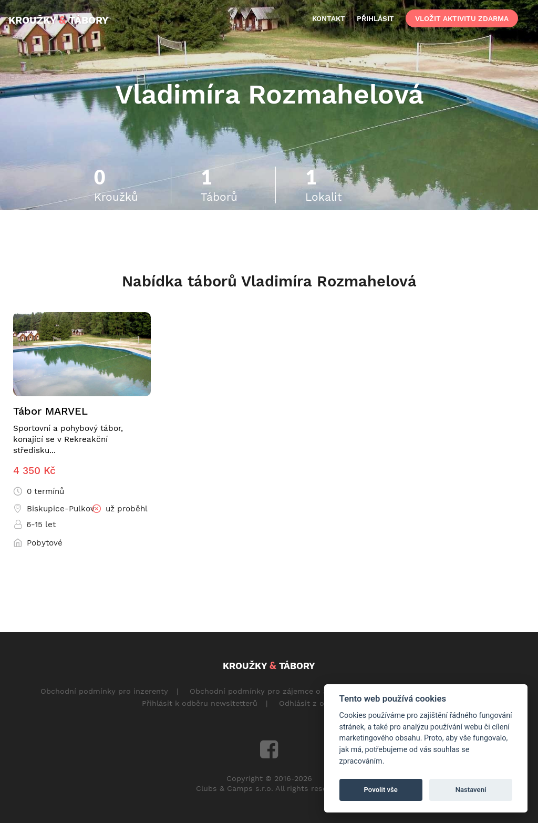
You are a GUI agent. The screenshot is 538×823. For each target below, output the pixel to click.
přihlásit (375, 18)
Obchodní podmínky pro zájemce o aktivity (270, 691)
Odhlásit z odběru (312, 703)
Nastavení (471, 790)
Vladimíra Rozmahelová (269, 94)
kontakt (328, 18)
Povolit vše (381, 790)
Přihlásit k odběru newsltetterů (199, 703)
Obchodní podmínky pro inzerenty (104, 691)
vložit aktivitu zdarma (462, 18)
